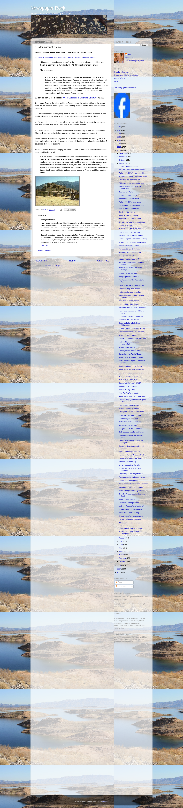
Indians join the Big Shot (128, 273)
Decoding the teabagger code (130, 519)
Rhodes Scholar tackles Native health (133, 176)
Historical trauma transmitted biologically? (130, 343)
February (122, 558)
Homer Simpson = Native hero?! (131, 509)
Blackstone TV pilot (126, 192)
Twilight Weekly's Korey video (130, 202)
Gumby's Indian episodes (128, 166)
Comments (121, 586)
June (121, 545)
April (121, 551)
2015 (119, 130)
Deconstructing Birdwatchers (130, 289)
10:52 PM (44, 246)
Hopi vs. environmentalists (129, 209)
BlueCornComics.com (122, 72)
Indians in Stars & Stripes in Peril (131, 455)
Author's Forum (120, 78)
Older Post (103, 260)
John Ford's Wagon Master (129, 393)
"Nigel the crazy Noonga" (128, 335)
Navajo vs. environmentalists (130, 180)
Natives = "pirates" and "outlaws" (131, 506)
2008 (119, 566)
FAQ (116, 81)
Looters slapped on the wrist (129, 465)
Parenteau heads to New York (130, 198)
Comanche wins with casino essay (132, 332)
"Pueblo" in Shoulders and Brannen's (65, 58)
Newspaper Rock (47, 8)
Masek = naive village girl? (129, 259)
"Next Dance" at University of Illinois (132, 222)
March (121, 555)
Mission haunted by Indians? (129, 408)
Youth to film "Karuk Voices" (129, 405)
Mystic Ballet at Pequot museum (131, 357)
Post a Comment (44, 251)
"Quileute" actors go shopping (130, 252)
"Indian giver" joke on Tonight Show (132, 396)
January (122, 561)
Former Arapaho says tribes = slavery (133, 239)
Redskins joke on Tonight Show (130, 474)
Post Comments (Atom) (54, 266)
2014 (119, 134)
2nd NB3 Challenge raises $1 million (132, 338)
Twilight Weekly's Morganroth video (132, 173)
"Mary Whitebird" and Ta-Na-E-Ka (131, 369)
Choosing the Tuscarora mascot (131, 516)
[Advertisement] (130, 663)
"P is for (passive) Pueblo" (129, 376)
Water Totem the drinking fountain (131, 285)
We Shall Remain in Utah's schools (132, 170)
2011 (119, 144)
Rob (45, 210)
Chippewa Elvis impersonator (130, 415)
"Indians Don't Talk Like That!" (130, 219)
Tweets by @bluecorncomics (125, 88)
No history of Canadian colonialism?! (133, 242)
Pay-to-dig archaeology (127, 462)
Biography (129, 58)
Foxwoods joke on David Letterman (132, 308)
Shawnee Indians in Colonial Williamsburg (129, 324)
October (122, 160)
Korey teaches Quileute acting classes (133, 484)
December (123, 153)
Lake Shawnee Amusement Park (131, 373)
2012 (119, 140)
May (121, 548)
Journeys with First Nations (129, 320)
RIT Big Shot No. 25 (126, 256)
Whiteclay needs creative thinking (131, 183)
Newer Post (41, 260)
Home (72, 260)
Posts (119, 582)
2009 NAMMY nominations (129, 304)
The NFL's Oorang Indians (129, 503)
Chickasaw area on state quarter (131, 528)
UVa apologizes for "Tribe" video (131, 487)
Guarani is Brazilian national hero (131, 316)
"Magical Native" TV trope (128, 215)
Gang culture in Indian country (130, 429)
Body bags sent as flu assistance (131, 432)
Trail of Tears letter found (128, 480)
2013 (119, 137)
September (123, 163)
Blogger (105, 802)
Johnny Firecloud (125, 225)
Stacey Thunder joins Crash (129, 452)
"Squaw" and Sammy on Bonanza (131, 229)
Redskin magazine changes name (131, 491)
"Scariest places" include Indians (131, 235)
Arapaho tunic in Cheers (128, 386)
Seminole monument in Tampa (130, 366)
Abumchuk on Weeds (127, 499)
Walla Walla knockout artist (129, 246)
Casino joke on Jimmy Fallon (130, 351)
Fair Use (117, 621)
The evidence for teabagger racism (132, 477)
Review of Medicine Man (128, 379)
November (123, 157)
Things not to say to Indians (129, 249)
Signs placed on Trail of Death (130, 354)
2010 (119, 147)
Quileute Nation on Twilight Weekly (132, 328)
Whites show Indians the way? (130, 458)
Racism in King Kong (127, 390)
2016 (119, 127)
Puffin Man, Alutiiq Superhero (130, 422)
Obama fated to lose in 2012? (130, 383)
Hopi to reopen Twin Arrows (129, 232)
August (122, 538)
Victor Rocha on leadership (129, 513)
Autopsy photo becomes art (129, 277)
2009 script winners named (129, 301)
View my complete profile (134, 61)
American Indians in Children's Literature (80, 98)
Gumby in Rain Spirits (127, 212)
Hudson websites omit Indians (130, 292)
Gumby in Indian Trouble (128, 195)
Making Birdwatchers (127, 347)
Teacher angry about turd (128, 418)
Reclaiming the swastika (128, 425)
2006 (119, 572)
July (121, 541)
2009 (119, 150)
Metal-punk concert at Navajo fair (131, 412)
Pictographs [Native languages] (126, 75)
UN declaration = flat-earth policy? (132, 205)
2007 (119, 569)
